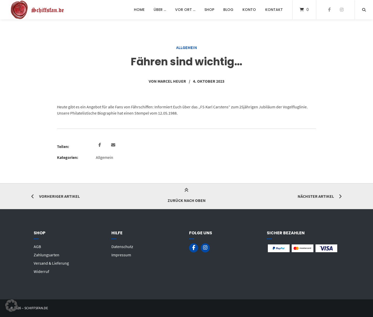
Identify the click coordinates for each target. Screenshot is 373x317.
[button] (100, 145)
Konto (249, 9)
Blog (228, 9)
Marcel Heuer (171, 81)
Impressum (121, 254)
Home (139, 9)
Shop (209, 9)
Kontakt (274, 9)
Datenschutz (122, 246)
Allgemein (186, 47)
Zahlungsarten (46, 254)
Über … (160, 9)
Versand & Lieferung (51, 263)
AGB (37, 246)
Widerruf (41, 271)
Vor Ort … (185, 9)
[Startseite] (37, 9)
